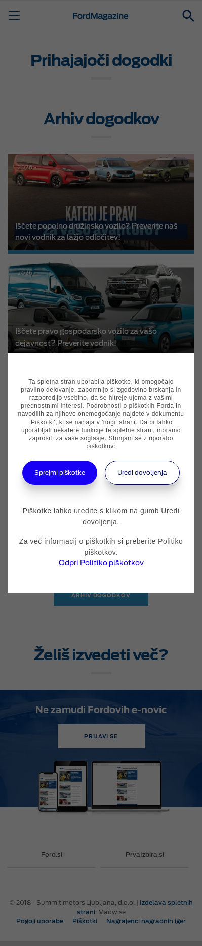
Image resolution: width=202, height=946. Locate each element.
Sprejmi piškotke (59, 472)
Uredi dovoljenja (142, 472)
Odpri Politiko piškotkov (101, 563)
